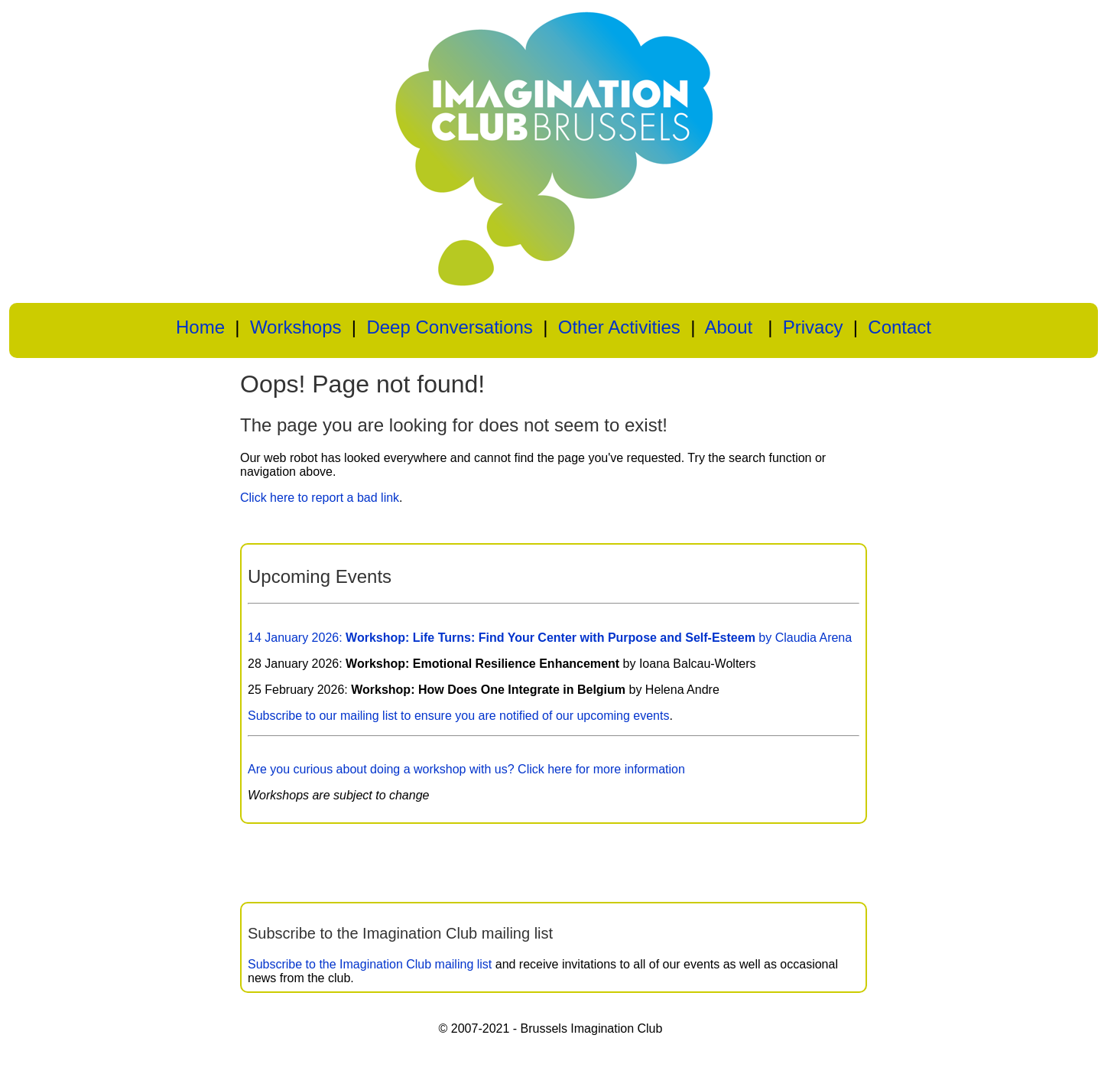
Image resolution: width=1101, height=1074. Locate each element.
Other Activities (619, 327)
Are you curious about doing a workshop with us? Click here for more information (466, 769)
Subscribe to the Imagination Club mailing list (370, 964)
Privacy (813, 327)
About (728, 327)
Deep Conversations (449, 327)
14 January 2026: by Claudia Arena (550, 637)
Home (200, 327)
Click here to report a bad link (319, 497)
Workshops (296, 327)
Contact (899, 327)
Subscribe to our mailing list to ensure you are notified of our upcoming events (458, 715)
